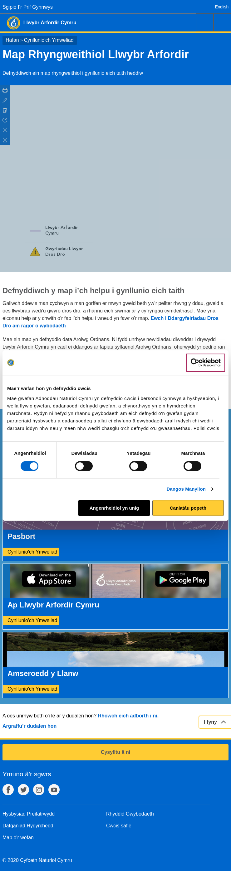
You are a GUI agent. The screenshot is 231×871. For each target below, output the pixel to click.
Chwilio (205, 22)
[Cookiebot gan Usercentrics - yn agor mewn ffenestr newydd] (206, 362)
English (222, 6)
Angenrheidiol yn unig (114, 508)
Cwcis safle (118, 825)
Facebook (8, 789)
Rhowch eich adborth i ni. (128, 715)
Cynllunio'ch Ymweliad (48, 40)
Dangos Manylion (186, 489)
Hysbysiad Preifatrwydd (28, 813)
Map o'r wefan (18, 837)
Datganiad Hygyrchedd (27, 825)
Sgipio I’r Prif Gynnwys (27, 7)
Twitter (23, 789)
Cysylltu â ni (115, 752)
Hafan (12, 40)
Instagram (38, 789)
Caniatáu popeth (188, 508)
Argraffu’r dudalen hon (29, 726)
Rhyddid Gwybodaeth (130, 813)
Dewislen (222, 22)
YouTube (54, 789)
